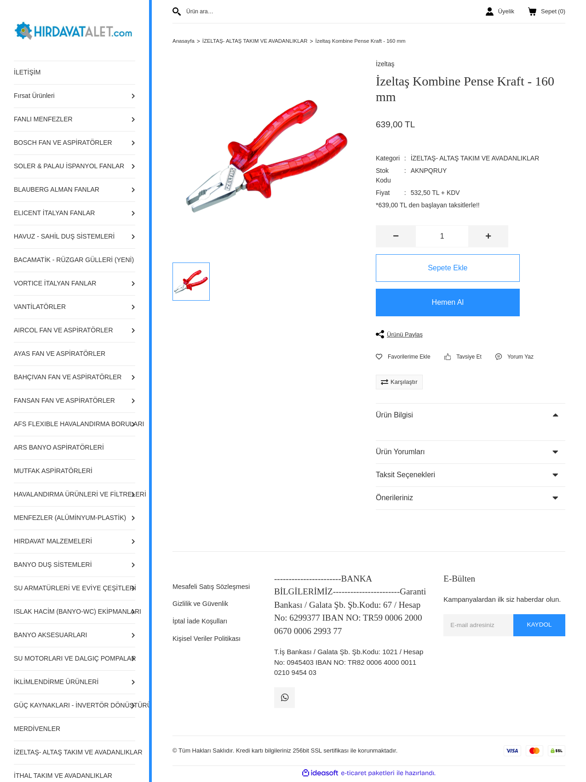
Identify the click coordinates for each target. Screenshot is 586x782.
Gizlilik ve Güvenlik (201, 604)
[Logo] (74, 29)
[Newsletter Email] (504, 626)
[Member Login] (500, 11)
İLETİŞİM (27, 72)
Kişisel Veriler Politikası (207, 639)
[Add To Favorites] (403, 358)
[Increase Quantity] (488, 236)
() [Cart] (546, 11)
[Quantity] (442, 236)
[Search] (267, 11)
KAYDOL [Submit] (539, 625)
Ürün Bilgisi (394, 415)
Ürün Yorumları (400, 453)
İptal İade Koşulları (201, 621)
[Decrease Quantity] (396, 236)
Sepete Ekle (442, 268)
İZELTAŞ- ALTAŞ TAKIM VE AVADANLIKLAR (475, 158)
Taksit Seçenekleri (405, 475)
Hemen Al (442, 303)
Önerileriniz (394, 498)
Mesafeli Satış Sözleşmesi (212, 587)
